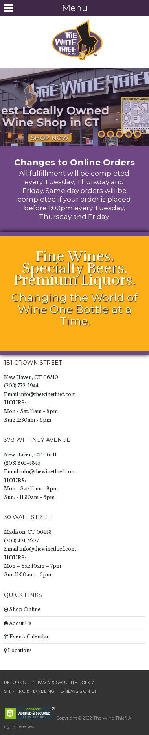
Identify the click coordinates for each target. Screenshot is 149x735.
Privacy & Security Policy (62, 682)
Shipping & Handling (29, 691)
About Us (17, 623)
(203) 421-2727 (21, 541)
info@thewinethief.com (47, 394)
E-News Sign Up (79, 691)
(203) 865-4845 (22, 463)
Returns (15, 682)
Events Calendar (26, 637)
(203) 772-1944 (21, 386)
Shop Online (22, 609)
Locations (18, 650)
